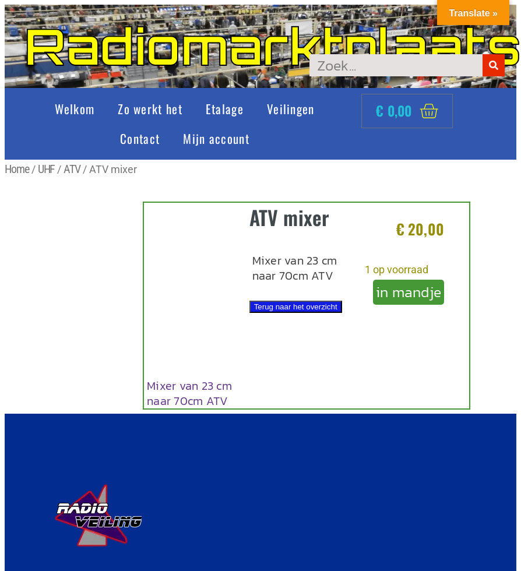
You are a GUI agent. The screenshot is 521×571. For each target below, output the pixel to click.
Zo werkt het (150, 109)
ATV (72, 169)
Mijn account (216, 138)
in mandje (408, 292)
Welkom (74, 109)
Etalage (225, 109)
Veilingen (291, 109)
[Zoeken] (494, 65)
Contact (140, 138)
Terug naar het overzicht (295, 306)
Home (17, 169)
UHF (46, 169)
